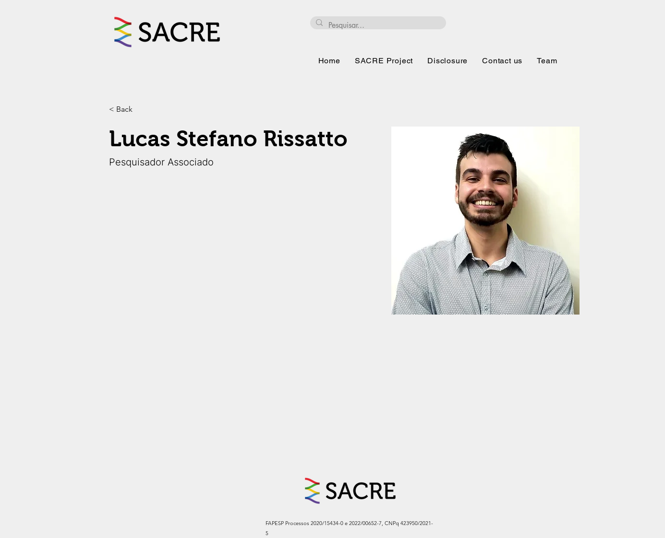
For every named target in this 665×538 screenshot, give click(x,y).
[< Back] (128, 110)
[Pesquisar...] (377, 25)
